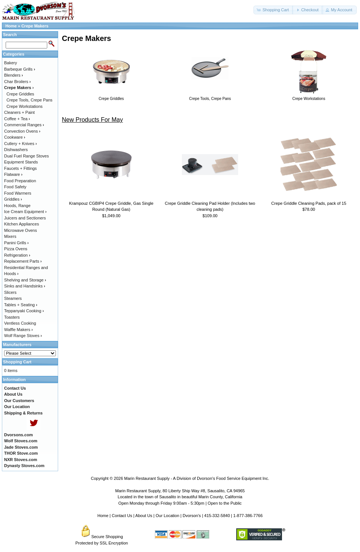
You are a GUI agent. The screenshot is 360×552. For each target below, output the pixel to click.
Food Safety (15, 187)
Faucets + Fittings (20, 168)
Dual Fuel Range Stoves (26, 156)
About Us (143, 515)
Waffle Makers (18, 329)
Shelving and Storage (25, 280)
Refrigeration (17, 255)
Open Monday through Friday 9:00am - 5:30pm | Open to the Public (180, 503)
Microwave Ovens (20, 230)
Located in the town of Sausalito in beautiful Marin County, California (180, 497)
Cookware (14, 137)
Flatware (13, 174)
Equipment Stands (21, 162)
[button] (273, 10)
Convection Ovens (22, 131)
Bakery (10, 62)
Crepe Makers (34, 26)
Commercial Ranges (24, 124)
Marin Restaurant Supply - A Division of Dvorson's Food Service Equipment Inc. (196, 478)
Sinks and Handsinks (24, 286)
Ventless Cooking (20, 323)
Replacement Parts (23, 261)
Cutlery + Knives (20, 143)
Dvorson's (192, 515)
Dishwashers (16, 149)
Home (11, 26)
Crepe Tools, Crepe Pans (29, 100)
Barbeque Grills (19, 69)
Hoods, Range (17, 205)
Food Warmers (17, 193)
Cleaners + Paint (19, 112)
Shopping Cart (17, 362)
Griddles (13, 199)
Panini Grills (16, 242)
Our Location (167, 515)
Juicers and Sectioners (25, 218)
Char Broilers (17, 81)
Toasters (12, 317)
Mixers (10, 236)
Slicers (10, 292)
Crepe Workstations (24, 106)
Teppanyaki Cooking (24, 311)
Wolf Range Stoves (23, 335)
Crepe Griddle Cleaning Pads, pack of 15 (308, 203)
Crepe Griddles (20, 94)
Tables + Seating (20, 304)
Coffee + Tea (17, 118)
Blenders (13, 75)
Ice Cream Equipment (25, 211)
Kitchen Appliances (21, 224)
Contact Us (122, 515)
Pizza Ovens (15, 249)
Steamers (13, 298)
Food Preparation (20, 180)
